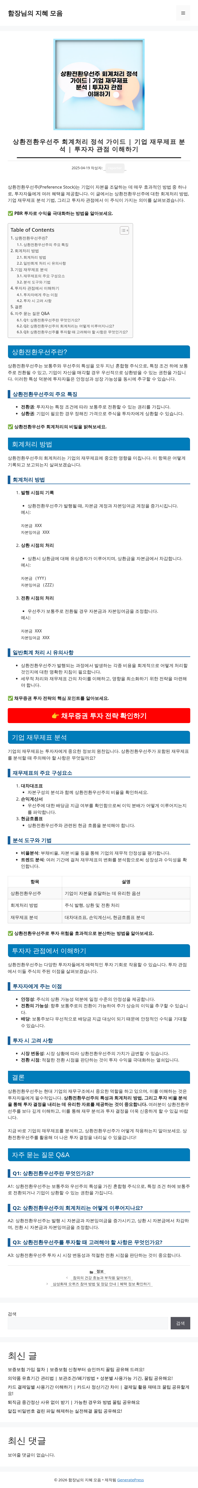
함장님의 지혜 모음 (35, 13)
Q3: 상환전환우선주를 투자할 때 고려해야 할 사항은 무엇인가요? (75, 331)
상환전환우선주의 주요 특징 (46, 244)
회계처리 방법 (27, 250)
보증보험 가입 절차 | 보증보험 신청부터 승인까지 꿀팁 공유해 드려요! (76, 1369)
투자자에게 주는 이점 (40, 294)
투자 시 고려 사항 (37, 300)
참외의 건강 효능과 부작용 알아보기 (102, 1277)
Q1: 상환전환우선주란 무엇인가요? (51, 319)
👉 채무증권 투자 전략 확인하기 (99, 715)
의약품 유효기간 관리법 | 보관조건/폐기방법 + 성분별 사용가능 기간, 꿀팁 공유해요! (90, 1378)
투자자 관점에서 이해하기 (37, 288)
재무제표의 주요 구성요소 (44, 275)
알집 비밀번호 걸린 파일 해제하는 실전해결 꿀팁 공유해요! (65, 1411)
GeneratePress (130, 1479)
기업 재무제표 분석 (31, 269)
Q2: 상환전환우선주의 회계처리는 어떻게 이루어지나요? (68, 325)
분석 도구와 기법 (37, 282)
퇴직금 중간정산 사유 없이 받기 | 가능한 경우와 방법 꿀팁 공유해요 (74, 1402)
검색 (12, 1314)
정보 (100, 1271)
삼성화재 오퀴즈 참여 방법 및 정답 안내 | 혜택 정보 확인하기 (102, 1283)
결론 (18, 306)
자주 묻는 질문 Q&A (32, 313)
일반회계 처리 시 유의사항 (44, 263)
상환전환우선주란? (31, 238)
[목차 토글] (122, 230)
